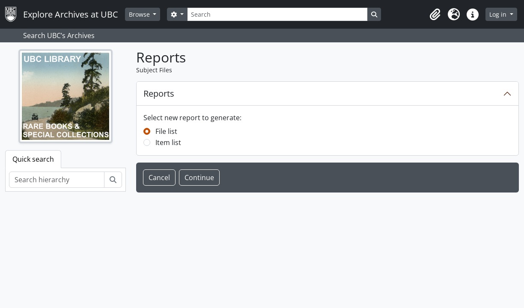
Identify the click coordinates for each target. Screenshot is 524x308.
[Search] (277, 14)
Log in (498, 14)
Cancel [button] (159, 177)
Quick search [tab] (33, 159)
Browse (140, 14)
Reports (158, 93)
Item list (168, 142)
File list (166, 131)
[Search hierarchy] (56, 180)
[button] (435, 14)
